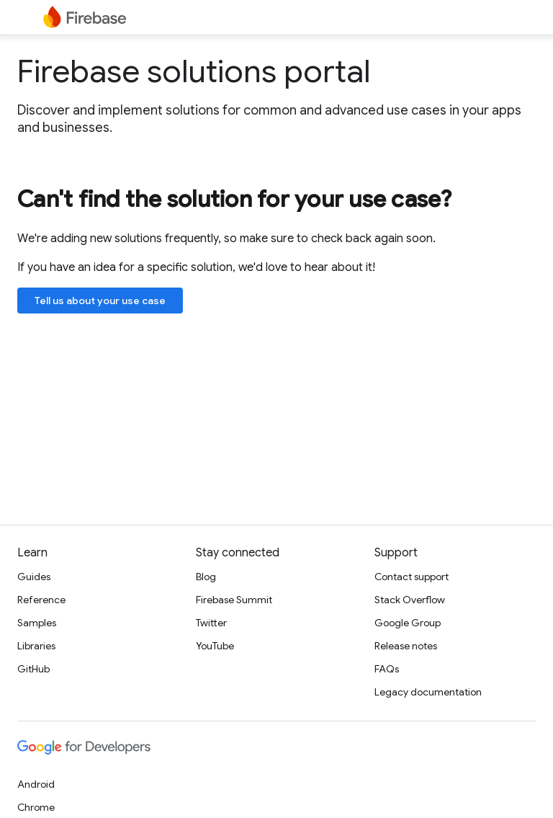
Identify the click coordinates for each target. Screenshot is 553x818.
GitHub (33, 668)
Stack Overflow (409, 599)
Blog (206, 576)
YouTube (215, 645)
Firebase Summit (234, 599)
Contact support (411, 576)
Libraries (36, 645)
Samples (36, 622)
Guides (33, 576)
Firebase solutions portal (193, 71)
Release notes (405, 645)
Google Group (407, 622)
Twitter (211, 622)
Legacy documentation (428, 691)
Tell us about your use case (100, 300)
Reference (41, 599)
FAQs (386, 668)
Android (36, 784)
